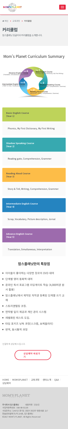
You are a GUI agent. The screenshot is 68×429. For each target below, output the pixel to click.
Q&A (56, 379)
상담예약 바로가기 (31, 355)
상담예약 (6, 383)
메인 (5, 20)
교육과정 (16, 20)
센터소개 (47, 379)
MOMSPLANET (20, 379)
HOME (5, 379)
